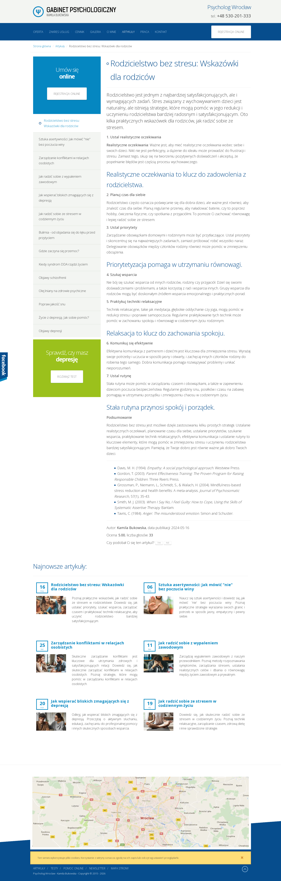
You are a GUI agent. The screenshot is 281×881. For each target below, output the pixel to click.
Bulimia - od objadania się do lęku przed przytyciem (67, 235)
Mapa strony (120, 868)
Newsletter (97, 868)
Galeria (95, 32)
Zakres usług (59, 32)
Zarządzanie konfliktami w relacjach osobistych (64, 160)
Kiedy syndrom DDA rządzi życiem (63, 264)
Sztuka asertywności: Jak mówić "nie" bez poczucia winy (64, 142)
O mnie (111, 32)
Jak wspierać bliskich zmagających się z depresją (66, 198)
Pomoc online (74, 868)
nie (167, 542)
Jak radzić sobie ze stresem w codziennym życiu (60, 216)
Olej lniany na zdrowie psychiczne (62, 291)
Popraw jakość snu (52, 304)
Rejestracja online (231, 32)
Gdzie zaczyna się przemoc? (59, 251)
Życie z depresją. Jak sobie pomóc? (64, 317)
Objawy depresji (50, 331)
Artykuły (128, 32)
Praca (144, 32)
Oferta (38, 32)
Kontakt (161, 32)
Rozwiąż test (66, 376)
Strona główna (42, 46)
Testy (54, 868)
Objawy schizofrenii (52, 277)
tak (159, 542)
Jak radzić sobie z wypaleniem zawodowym (60, 179)
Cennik (79, 32)
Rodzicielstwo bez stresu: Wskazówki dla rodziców (62, 123)
